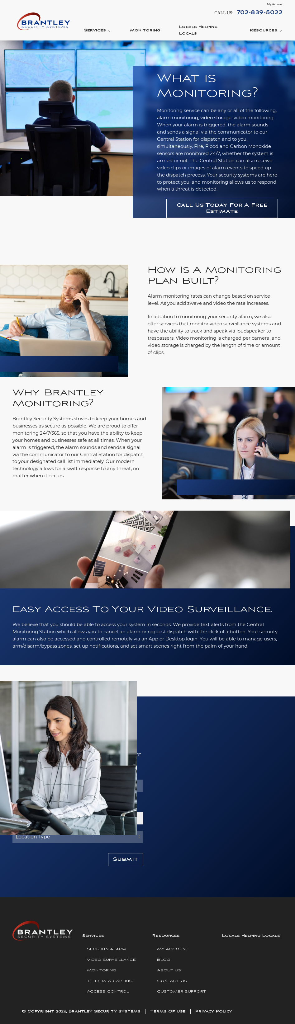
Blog (163, 959)
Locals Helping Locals (198, 30)
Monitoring (145, 30)
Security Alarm (106, 949)
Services (95, 30)
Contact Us (172, 981)
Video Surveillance (111, 959)
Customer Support (181, 991)
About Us (169, 970)
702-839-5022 (260, 12)
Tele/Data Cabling (110, 981)
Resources (263, 30)
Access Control (108, 991)
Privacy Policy (213, 1011)
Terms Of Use (168, 1011)
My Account (275, 4)
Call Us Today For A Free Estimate (222, 208)
